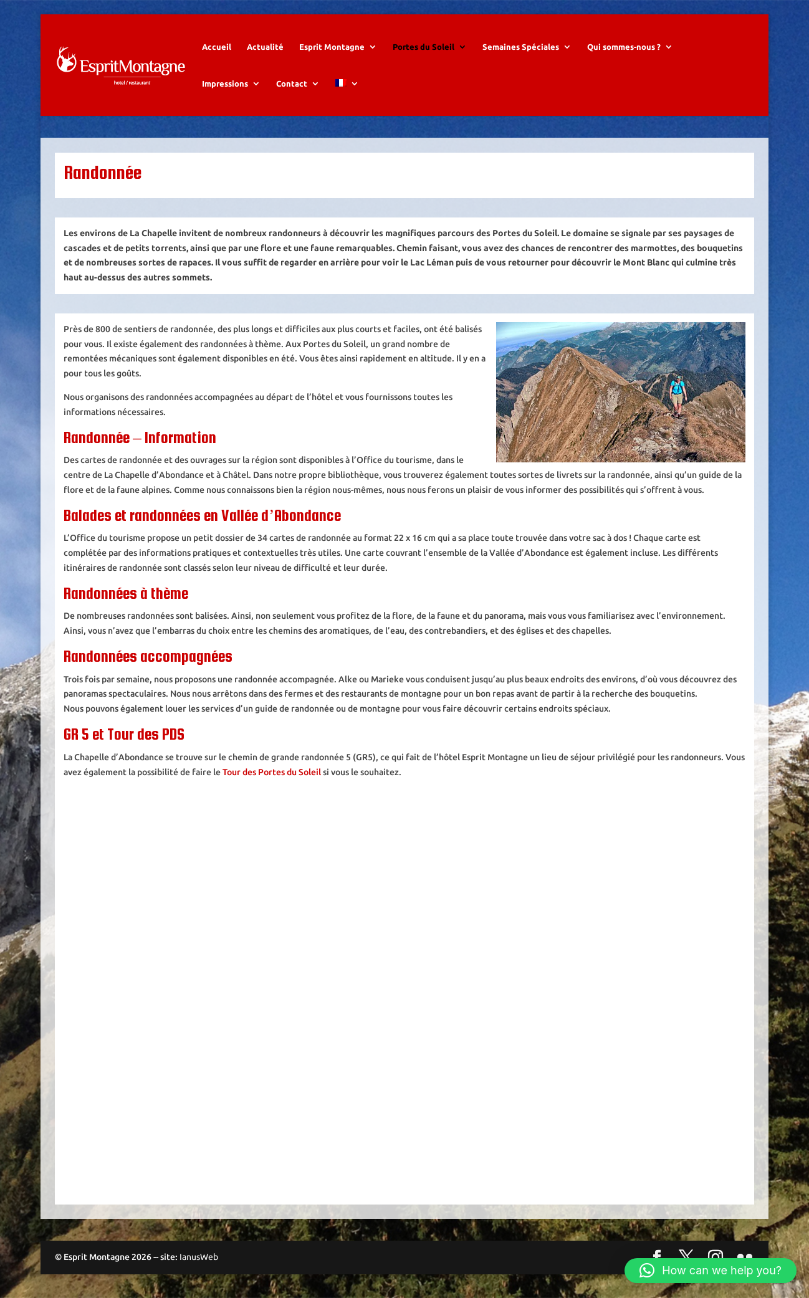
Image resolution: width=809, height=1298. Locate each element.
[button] (711, 1270)
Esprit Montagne (332, 46)
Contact (291, 83)
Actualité (265, 46)
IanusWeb (199, 1257)
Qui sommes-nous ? (624, 46)
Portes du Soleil (423, 46)
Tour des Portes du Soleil (272, 772)
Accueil (216, 46)
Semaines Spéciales (520, 46)
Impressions (225, 83)
